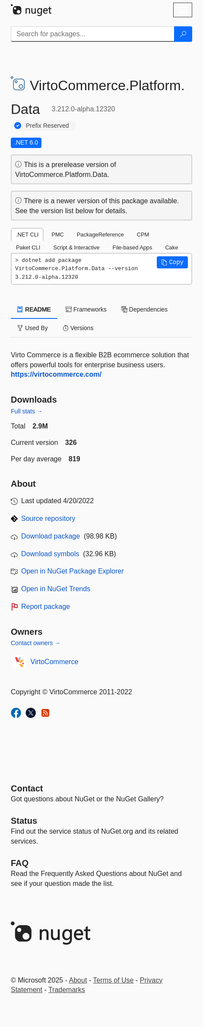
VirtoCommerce (55, 661)
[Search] (183, 34)
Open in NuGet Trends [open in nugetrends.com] (55, 588)
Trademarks (66, 989)
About (78, 980)
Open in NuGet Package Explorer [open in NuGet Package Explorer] (72, 571)
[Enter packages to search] (92, 34)
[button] (172, 262)
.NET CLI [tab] (27, 234)
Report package (45, 606)
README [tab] (34, 309)
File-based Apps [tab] (132, 247)
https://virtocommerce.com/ (56, 374)
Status (24, 820)
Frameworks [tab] (86, 309)
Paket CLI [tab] (28, 247)
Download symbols (50, 554)
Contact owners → (35, 643)
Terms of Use (113, 980)
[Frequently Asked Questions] (20, 863)
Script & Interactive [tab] (76, 247)
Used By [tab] (32, 328)
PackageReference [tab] (100, 234)
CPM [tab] (143, 234)
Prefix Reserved (47, 125)
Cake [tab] (171, 247)
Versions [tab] (78, 328)
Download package (50, 536)
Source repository (48, 518)
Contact (27, 788)
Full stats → (27, 411)
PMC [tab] (57, 234)
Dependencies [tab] (144, 309)
